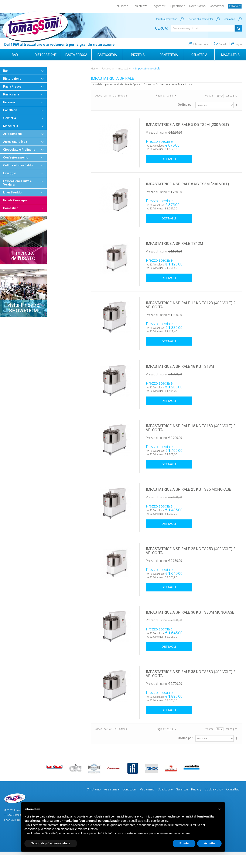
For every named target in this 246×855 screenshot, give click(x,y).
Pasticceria (108, 68)
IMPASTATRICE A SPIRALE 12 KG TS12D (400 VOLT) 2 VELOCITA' (190, 305)
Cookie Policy (214, 789)
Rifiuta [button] (184, 843)
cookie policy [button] (159, 820)
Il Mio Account (201, 44)
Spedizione (177, 6)
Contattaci (217, 6)
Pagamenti (159, 6)
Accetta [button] (209, 843)
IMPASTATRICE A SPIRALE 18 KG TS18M (180, 366)
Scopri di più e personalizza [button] (50, 843)
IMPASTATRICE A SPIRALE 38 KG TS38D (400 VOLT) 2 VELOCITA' (190, 673)
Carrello (223, 44)
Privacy (196, 789)
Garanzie (182, 789)
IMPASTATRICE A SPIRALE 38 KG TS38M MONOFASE (190, 612)
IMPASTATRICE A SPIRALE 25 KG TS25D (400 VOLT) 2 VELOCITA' (190, 550)
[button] (219, 809)
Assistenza (140, 6)
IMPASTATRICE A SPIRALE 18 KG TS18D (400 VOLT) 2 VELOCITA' (190, 428)
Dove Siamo (197, 6)
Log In (238, 44)
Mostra (209, 95)
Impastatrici (124, 68)
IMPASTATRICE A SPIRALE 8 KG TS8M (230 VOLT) (187, 184)
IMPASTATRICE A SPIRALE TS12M (174, 243)
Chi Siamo (121, 6)
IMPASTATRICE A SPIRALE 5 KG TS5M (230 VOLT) (187, 124)
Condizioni (129, 789)
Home (94, 68)
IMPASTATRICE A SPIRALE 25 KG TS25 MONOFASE (188, 489)
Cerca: (161, 28)
